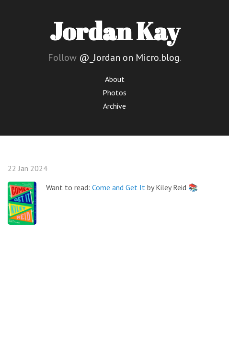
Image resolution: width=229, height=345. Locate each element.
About (115, 79)
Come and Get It (118, 187)
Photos (114, 92)
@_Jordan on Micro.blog (129, 57)
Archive (114, 106)
